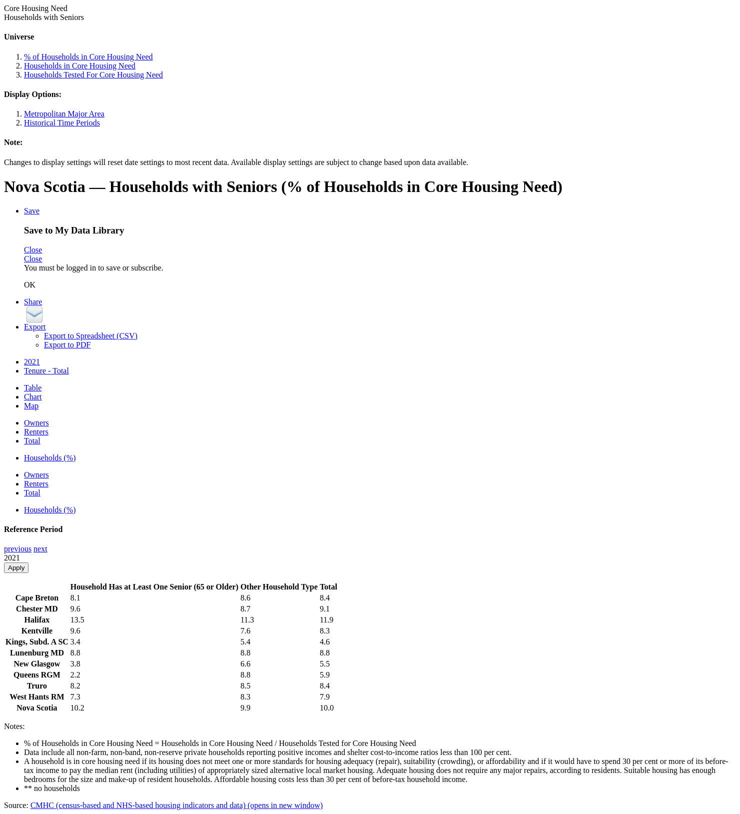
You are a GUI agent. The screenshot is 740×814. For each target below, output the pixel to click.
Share (33, 302)
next (40, 548)
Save (31, 210)
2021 (32, 362)
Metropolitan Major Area (64, 114)
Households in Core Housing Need (79, 66)
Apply (16, 568)
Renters (36, 432)
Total (32, 440)
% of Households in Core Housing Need (88, 56)
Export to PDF (67, 344)
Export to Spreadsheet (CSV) (90, 336)
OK (29, 284)
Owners (36, 422)
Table (32, 388)
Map (31, 406)
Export (35, 326)
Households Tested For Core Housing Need (93, 74)
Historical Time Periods (62, 122)
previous (17, 548)
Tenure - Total (46, 370)
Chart (33, 396)
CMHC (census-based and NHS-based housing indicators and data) (176, 805)
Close (33, 250)
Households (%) (50, 458)
